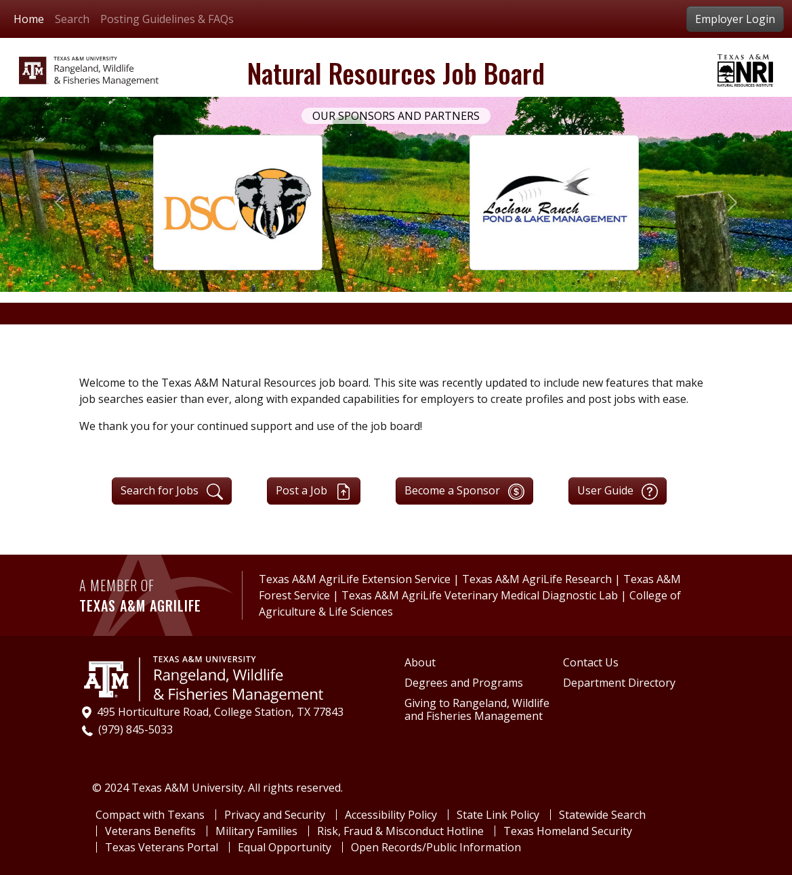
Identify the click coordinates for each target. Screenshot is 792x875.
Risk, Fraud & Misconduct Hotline (400, 831)
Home (29, 19)
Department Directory (619, 683)
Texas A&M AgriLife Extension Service (356, 579)
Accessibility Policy (391, 814)
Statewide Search (602, 814)
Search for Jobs (172, 491)
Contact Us (591, 662)
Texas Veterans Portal (161, 847)
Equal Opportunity (284, 847)
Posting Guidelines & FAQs (167, 19)
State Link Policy (498, 814)
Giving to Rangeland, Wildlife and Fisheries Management (476, 710)
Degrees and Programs (463, 683)
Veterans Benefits (150, 831)
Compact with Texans (150, 814)
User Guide (617, 491)
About (420, 662)
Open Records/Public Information (436, 847)
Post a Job (314, 491)
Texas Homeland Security (567, 831)
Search (72, 19)
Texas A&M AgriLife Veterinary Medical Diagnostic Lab (481, 595)
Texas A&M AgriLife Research (537, 579)
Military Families (256, 831)
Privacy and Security (274, 814)
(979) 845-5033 (135, 729)
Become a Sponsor (464, 491)
